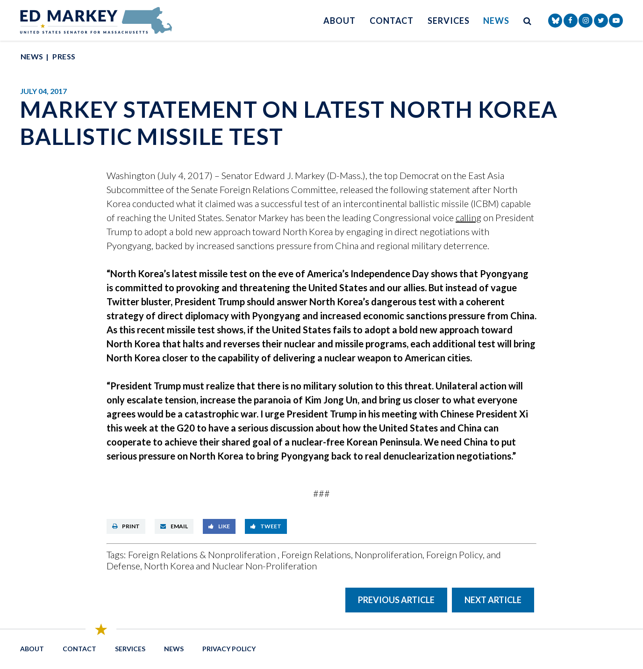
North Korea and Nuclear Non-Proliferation (230, 565)
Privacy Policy (229, 649)
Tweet (265, 526)
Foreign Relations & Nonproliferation (203, 554)
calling (468, 217)
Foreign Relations (316, 554)
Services (448, 20)
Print (126, 526)
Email (174, 526)
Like (219, 526)
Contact (392, 20)
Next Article (493, 600)
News (496, 20)
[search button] (527, 20)
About (339, 20)
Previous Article (396, 600)
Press (63, 56)
